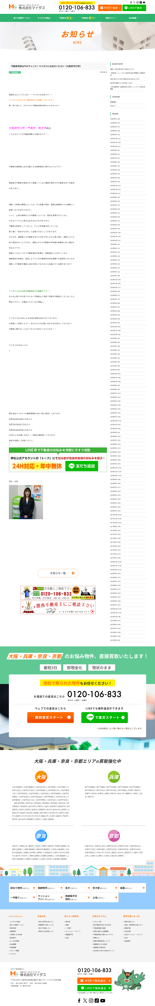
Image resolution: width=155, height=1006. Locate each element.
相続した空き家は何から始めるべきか (122, 69)
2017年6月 (115, 538)
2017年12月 (115, 515)
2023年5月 (115, 260)
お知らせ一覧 (58, 573)
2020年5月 (115, 401)
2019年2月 (115, 460)
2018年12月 (115, 468)
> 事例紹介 (12, 938)
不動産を (65, 18)
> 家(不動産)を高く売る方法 (101, 925)
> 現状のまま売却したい (46, 931)
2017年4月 (115, 546)
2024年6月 (115, 209)
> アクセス (12, 954)
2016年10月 (115, 570)
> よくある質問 (14, 941)
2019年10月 (115, 428)
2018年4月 (115, 499)
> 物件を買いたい (129, 922)
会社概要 (132, 18)
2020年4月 (115, 405)
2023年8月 (115, 248)
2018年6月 (115, 491)
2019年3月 (115, 456)
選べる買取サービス (22, 18)
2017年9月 (115, 526)
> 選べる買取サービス (16, 925)
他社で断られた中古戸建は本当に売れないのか (124, 79)
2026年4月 (115, 123)
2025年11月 (115, 142)
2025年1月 (115, 181)
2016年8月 (115, 577)
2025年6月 (115, 162)
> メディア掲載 (14, 951)
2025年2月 (115, 178)
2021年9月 (115, 338)
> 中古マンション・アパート (133, 934)
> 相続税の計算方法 (98, 947)
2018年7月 (115, 487)
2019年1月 (115, 464)
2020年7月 (115, 393)
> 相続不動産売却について (101, 941)
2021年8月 (115, 342)
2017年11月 (115, 519)
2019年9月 (115, 432)
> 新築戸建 (127, 928)
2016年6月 (115, 585)
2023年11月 (115, 236)
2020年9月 (115, 385)
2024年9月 (115, 197)
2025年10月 (115, 146)
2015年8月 (115, 624)
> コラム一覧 (96, 922)
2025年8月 (115, 154)
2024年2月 (115, 225)
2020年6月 (115, 397)
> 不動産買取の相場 (98, 928)
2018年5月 (115, 495)
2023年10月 (115, 240)
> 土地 (66, 938)
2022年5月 (115, 307)
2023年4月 (115, 264)
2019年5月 (115, 448)
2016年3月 (115, 597)
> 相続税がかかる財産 (99, 944)
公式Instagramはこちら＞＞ (20, 429)
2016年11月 (115, 566)
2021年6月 (115, 350)
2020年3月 (115, 409)
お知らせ (113, 106)
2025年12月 (115, 138)
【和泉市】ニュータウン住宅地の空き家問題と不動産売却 (127, 74)
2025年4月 (115, 170)
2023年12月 (115, 233)
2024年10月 (115, 193)
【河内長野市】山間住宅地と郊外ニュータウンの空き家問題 (127, 88)
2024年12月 (115, 185)
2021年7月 (115, 346)
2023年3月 (115, 268)
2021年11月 (115, 330)
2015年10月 (115, 617)
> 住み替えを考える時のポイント (103, 951)
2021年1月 (115, 370)
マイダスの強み (44, 18)
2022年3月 (115, 315)
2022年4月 (115, 311)
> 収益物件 (127, 941)
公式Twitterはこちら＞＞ (19, 424)
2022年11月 (115, 283)
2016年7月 (115, 581)
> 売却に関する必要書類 (100, 931)
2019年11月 (115, 424)
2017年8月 (115, 530)
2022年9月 (115, 291)
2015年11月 (115, 613)
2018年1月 (115, 511)
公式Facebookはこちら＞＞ (20, 418)
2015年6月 (115, 632)
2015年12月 (115, 609)
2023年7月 (115, 252)
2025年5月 (115, 166)
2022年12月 (115, 280)
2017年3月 (115, 550)
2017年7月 (115, 534)
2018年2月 (115, 507)
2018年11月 (115, 472)
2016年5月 (115, 589)
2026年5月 (115, 119)
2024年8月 (115, 201)
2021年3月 (115, 362)
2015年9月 (115, 620)
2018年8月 (115, 483)
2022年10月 (115, 287)
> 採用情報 (12, 947)
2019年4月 (115, 452)
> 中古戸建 (127, 931)
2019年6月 (115, 444)
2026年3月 (115, 127)
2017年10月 (115, 523)
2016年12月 (115, 562)
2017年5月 (115, 542)
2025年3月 (115, 174)
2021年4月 (115, 358)
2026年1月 (115, 134)
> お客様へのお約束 (15, 934)
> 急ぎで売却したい (44, 928)
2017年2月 (115, 554)
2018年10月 (115, 475)
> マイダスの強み (14, 922)
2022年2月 (115, 319)
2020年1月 (115, 417)
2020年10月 (115, 381)
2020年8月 (115, 389)
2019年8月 (115, 436)
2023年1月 (115, 276)
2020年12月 (115, 374)
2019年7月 (115, 440)
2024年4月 (115, 217)
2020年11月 (115, 377)
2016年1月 (115, 605)
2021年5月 (115, 354)
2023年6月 (115, 256)
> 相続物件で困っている (46, 925)
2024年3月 (115, 221)
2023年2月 (115, 272)
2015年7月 (115, 628)
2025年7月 (115, 158)
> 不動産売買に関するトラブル (102, 934)
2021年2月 (115, 366)
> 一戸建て (68, 928)
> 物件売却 (12, 928)
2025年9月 (115, 150)
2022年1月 (115, 323)
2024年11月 (115, 189)
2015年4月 (115, 640)
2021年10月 (115, 334)
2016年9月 (115, 573)
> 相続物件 (12, 931)
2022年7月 (115, 299)
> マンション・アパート (72, 931)
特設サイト (110, 18)
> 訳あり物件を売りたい (46, 922)
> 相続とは (95, 938)
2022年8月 (115, 295)
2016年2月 (115, 601)
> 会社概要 (12, 944)
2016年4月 (115, 593)
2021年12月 (115, 327)
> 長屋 (66, 925)
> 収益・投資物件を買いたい (133, 925)
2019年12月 (115, 421)
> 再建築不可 (68, 934)
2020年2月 (115, 413)
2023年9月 (115, 244)
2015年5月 (115, 636)
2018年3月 (115, 503)
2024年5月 (115, 213)
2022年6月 (115, 303)
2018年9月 (115, 479)
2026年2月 (115, 131)
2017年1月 (115, 558)
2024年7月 (115, 205)
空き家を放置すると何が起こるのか (121, 83)
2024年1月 (115, 229)
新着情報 (15, 72)
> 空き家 (67, 922)
